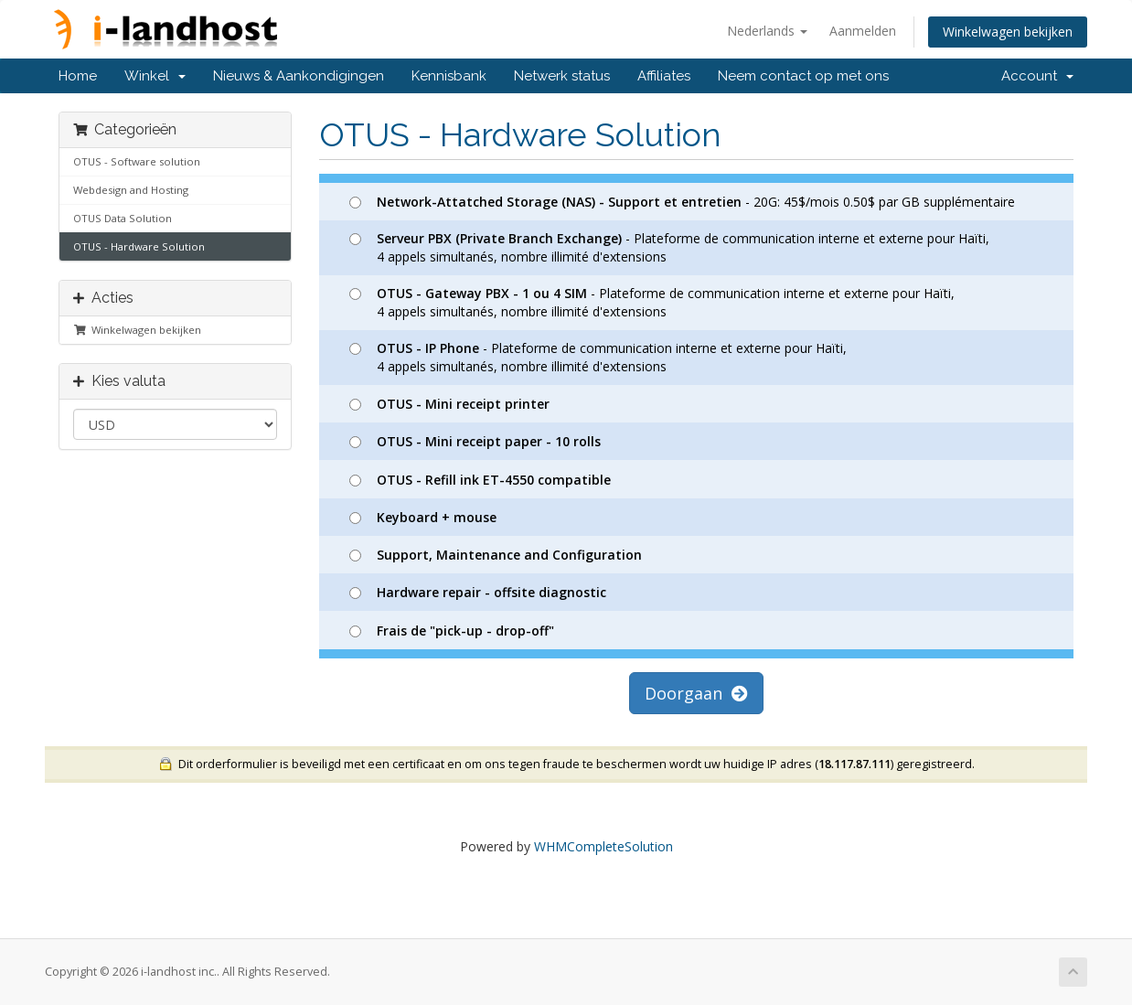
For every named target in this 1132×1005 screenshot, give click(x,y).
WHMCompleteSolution (603, 846)
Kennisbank (448, 76)
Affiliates (663, 76)
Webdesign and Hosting (130, 190)
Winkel (155, 76)
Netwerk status (562, 76)
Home (78, 76)
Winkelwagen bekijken (1008, 31)
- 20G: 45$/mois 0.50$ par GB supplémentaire (682, 201)
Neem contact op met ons (803, 76)
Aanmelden (862, 30)
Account (1037, 76)
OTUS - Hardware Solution (139, 246)
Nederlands (767, 30)
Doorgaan (696, 693)
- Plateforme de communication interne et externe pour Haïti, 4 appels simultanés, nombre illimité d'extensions (669, 247)
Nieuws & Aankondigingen (298, 76)
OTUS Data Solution (122, 218)
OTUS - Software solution (136, 161)
